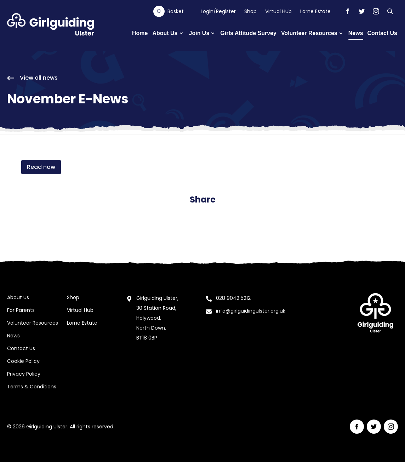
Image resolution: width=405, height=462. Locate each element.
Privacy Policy (23, 373)
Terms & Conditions (31, 386)
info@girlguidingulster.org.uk (250, 310)
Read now (41, 167)
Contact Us (21, 348)
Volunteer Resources (32, 322)
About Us (18, 297)
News (13, 335)
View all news (32, 78)
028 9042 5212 (233, 298)
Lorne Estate (315, 11)
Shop (250, 11)
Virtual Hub (278, 11)
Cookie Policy (23, 361)
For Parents (21, 310)
